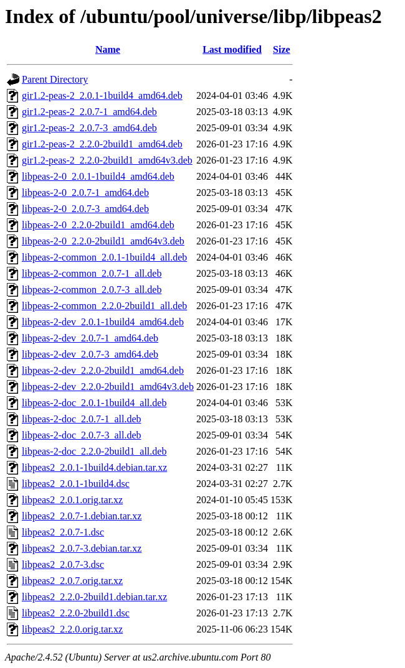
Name (107, 49)
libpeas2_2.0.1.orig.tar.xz (72, 499)
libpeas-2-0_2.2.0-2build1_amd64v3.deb (103, 241)
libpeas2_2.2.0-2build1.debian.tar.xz (94, 596)
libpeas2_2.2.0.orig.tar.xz (72, 629)
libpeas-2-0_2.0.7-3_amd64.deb (85, 208)
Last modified (232, 49)
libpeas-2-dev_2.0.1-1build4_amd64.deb (103, 322)
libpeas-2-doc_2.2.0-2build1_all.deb (94, 451)
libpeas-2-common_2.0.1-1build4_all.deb (104, 257)
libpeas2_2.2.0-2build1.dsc (76, 613)
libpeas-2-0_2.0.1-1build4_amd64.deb (98, 176)
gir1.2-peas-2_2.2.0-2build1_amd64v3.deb (107, 160)
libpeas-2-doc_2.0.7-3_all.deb (81, 435)
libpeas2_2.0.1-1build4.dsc (76, 483)
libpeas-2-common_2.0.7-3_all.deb (91, 289)
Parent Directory (55, 79)
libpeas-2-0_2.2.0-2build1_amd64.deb (98, 225)
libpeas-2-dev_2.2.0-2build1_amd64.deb (103, 370)
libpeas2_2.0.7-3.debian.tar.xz (81, 548)
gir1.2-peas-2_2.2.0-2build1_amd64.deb (102, 144)
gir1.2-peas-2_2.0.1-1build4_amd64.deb (102, 95)
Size (281, 49)
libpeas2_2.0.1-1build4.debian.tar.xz (94, 467)
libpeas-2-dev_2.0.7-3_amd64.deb (90, 354)
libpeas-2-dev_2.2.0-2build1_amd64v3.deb (108, 386)
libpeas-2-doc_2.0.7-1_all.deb (81, 419)
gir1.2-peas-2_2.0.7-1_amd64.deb (89, 111)
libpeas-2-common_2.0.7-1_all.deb (91, 273)
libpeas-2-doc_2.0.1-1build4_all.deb (94, 402)
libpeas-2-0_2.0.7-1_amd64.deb (85, 192)
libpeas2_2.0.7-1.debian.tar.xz (81, 516)
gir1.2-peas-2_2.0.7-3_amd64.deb (89, 128)
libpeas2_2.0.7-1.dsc (63, 532)
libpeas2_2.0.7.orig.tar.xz (72, 580)
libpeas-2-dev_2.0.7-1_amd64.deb (90, 338)
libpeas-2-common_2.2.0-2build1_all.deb (104, 305)
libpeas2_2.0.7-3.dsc (63, 564)
